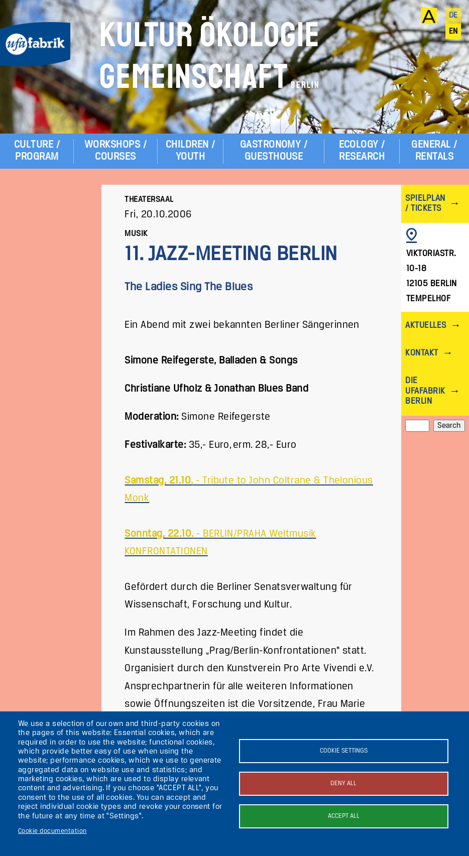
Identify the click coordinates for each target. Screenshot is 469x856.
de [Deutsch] (453, 16)
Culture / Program (37, 151)
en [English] (453, 32)
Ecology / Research (362, 151)
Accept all (344, 816)
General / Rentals (434, 151)
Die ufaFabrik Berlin (425, 391)
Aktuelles (425, 325)
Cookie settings (344, 751)
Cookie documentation (52, 831)
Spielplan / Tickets (425, 203)
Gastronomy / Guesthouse (274, 151)
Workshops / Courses (115, 151)
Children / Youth (190, 151)
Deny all (343, 783)
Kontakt (421, 353)
